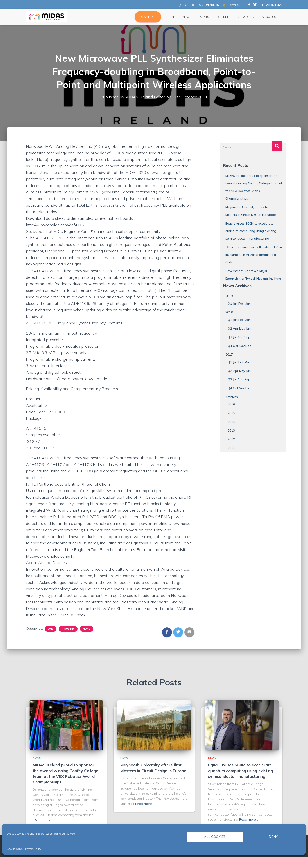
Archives (231, 397)
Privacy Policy (33, 848)
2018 (229, 312)
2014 (231, 422)
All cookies (215, 837)
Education (244, 16)
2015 (231, 413)
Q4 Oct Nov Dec (239, 346)
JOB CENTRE (187, 5)
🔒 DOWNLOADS (234, 5)
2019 (229, 296)
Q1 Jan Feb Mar (239, 303)
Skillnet (222, 16)
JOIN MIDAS (147, 16)
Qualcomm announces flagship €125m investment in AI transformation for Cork (253, 254)
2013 (231, 430)
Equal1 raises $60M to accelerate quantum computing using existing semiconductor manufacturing (250, 231)
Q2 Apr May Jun (239, 328)
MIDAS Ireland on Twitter (255, 5)
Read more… (43, 820)
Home (171, 16)
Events (203, 16)
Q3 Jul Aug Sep (239, 337)
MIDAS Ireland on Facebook (249, 5)
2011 (50, 628)
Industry (68, 628)
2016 (231, 404)
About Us (270, 16)
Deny (273, 837)
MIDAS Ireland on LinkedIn (261, 5)
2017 (229, 355)
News (186, 16)
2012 (231, 439)
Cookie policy (15, 848)
